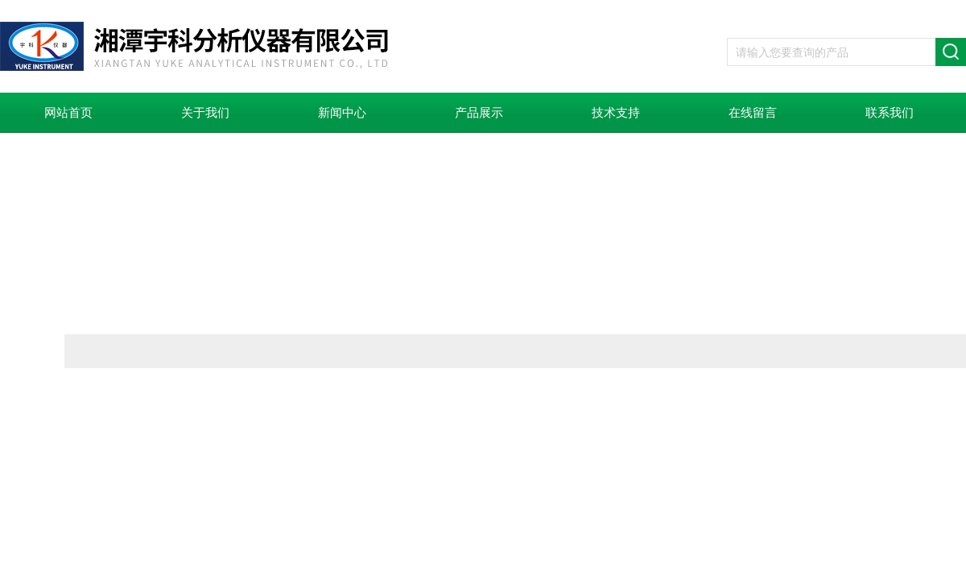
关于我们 (205, 112)
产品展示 (479, 112)
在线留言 (753, 112)
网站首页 (68, 112)
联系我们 (889, 112)
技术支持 (616, 112)
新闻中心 (342, 112)
